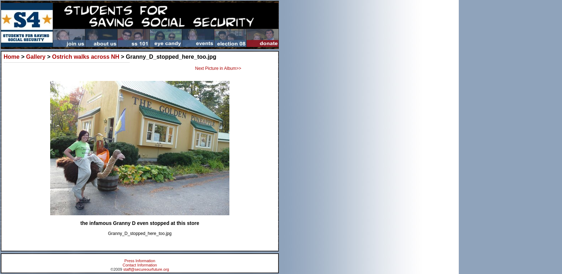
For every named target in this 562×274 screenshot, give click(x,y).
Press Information (139, 261)
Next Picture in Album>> (218, 68)
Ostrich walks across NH (85, 57)
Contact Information (140, 265)
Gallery (36, 57)
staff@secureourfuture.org (146, 269)
